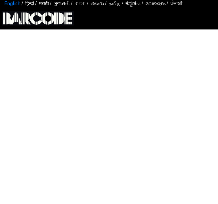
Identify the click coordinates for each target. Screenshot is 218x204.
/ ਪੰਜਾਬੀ (175, 3)
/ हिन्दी (28, 3)
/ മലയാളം (153, 3)
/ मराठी (42, 3)
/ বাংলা (78, 3)
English (12, 3)
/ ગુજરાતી (60, 3)
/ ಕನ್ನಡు (131, 3)
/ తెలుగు (95, 3)
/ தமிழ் (113, 3)
